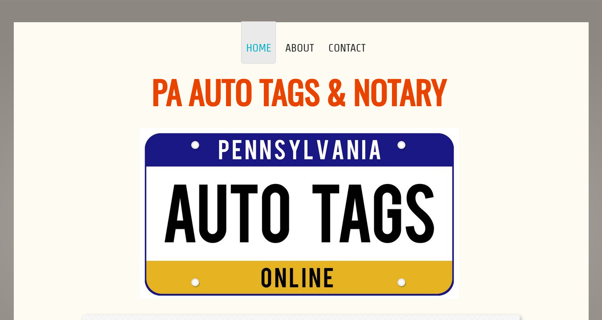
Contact (347, 48)
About (299, 48)
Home (258, 48)
